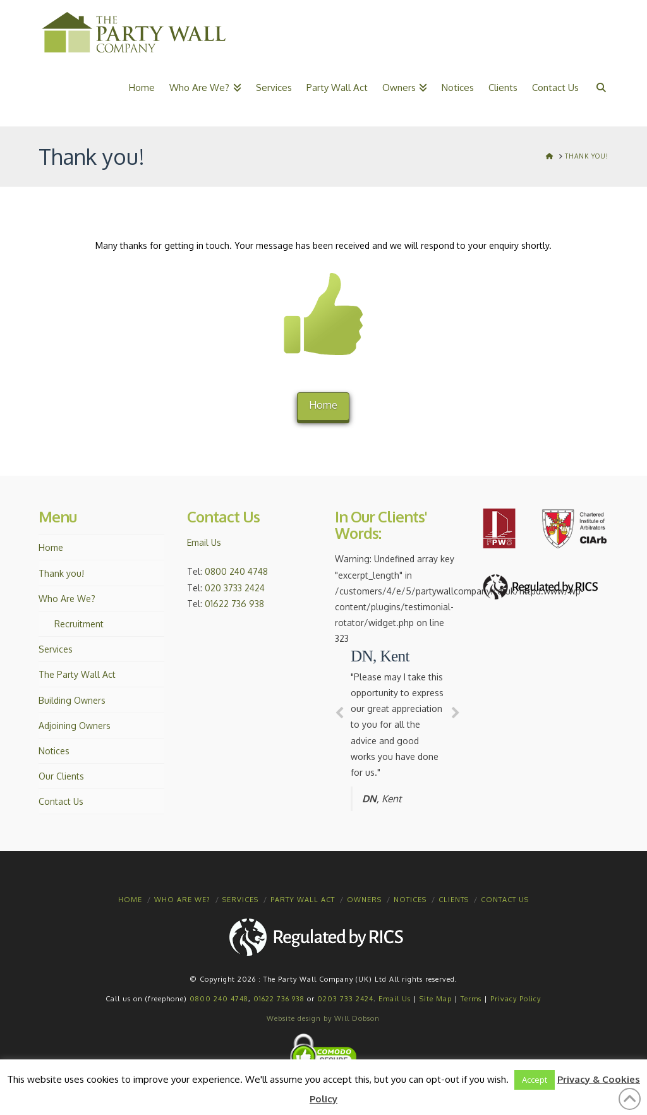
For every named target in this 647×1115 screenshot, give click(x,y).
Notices (54, 750)
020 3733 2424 (235, 587)
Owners (364, 899)
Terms (471, 998)
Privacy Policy (515, 998)
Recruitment (79, 623)
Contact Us (61, 801)
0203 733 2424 (345, 998)
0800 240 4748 (236, 571)
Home (323, 405)
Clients (453, 899)
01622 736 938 (234, 603)
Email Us (204, 542)
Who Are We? (67, 598)
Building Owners (72, 700)
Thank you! (61, 573)
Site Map (436, 998)
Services (56, 649)
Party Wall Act (302, 899)
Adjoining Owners (75, 725)
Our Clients (61, 776)
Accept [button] (534, 1080)
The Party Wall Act (77, 674)
